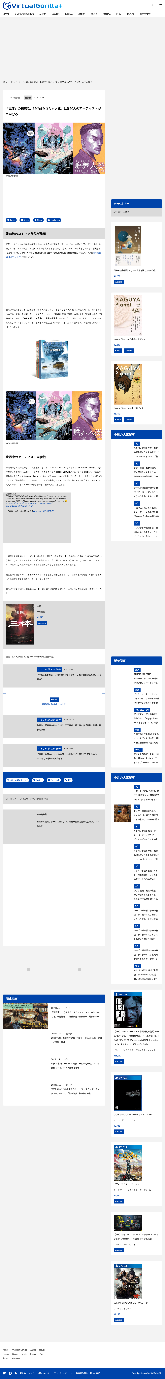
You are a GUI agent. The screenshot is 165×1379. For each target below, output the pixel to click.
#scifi (18, 503)
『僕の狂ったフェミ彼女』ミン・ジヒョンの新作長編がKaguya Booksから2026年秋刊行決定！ (146, 512)
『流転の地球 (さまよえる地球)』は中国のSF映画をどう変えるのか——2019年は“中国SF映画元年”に (68, 756)
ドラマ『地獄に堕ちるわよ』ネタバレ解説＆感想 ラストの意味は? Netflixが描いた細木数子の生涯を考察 (146, 816)
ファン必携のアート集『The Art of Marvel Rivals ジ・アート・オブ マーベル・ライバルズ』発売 (146, 759)
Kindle (118, 350)
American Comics (24, 14)
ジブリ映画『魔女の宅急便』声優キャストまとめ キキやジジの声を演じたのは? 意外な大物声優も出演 (146, 473)
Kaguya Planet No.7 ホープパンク (128, 408)
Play (118, 14)
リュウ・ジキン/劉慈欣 (32, 799)
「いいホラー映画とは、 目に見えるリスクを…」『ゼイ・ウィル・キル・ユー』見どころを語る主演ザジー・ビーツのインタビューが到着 (146, 532)
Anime (42, 14)
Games (81, 14)
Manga (107, 14)
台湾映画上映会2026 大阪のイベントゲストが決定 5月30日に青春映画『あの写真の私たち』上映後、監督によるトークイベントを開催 (146, 739)
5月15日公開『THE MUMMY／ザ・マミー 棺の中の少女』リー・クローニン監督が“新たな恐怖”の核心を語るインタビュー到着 (146, 679)
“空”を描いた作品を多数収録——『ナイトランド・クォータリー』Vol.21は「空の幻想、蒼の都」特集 (76, 1091)
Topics (130, 14)
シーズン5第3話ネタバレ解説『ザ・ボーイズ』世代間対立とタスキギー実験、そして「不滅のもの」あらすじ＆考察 (146, 955)
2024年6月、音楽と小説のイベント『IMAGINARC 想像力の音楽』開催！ (76, 1040)
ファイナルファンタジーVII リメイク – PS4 (133, 1114)
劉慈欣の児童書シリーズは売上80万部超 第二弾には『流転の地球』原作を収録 (69, 727)
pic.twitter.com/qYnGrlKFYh (18, 506)
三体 (39, 606)
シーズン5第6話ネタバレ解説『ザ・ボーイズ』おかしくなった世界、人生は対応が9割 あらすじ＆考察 (146, 492)
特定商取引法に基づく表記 (88, 1373)
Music (94, 14)
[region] (82, 48)
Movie (6, 14)
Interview (145, 14)
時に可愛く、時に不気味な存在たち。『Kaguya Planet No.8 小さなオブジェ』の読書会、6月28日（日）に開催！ (146, 719)
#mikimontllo (44, 503)
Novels (55, 14)
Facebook (55, 780)
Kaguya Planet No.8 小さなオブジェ (129, 339)
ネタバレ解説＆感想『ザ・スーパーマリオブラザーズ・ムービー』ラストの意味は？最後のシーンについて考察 (146, 836)
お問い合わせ (43, 1373)
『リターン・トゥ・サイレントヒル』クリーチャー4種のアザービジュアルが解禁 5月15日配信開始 (146, 699)
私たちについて (27, 1373)
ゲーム (138, 749)
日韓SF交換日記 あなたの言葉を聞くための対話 (135, 270)
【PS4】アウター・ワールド (126, 1184)
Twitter (39, 780)
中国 (46, 799)
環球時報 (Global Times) (52, 704)
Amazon (42, 623)
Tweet (12, 220)
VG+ (154, 1373)
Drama (69, 14)
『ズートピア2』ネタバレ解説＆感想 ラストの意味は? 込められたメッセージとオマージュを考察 (146, 796)
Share (26, 220)
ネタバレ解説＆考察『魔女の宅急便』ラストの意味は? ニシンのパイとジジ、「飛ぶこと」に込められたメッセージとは (146, 453)
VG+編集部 (15, 97)
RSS (69, 780)
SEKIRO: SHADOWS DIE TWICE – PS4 (131, 1303)
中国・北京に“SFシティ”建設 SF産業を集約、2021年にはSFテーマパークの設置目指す (76, 1065)
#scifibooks (30, 503)
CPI (160, 1373)
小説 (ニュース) (142, 710)
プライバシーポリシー (63, 1373)
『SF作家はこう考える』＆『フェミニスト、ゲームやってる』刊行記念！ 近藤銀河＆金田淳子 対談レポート (76, 1014)
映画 (137, 670)
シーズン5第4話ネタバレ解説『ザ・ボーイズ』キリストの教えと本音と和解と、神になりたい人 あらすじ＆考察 (146, 935)
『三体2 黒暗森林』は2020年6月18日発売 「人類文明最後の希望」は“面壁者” (69, 677)
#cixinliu (9, 503)
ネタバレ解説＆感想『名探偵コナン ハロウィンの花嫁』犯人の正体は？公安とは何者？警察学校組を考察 (146, 975)
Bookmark (55, 220)
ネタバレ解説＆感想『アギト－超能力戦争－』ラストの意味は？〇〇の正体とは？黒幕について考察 (146, 875)
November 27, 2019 (42, 511)
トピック (12, 799)
